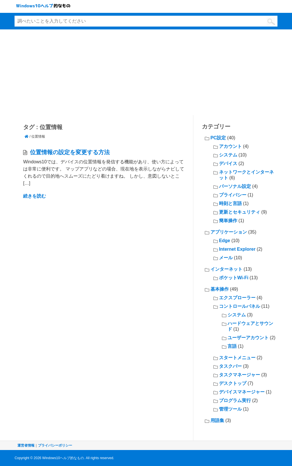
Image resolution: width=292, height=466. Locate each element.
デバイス (228, 163)
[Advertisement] (146, 72)
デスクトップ (232, 383)
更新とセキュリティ (239, 212)
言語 (232, 346)
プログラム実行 (235, 400)
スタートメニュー (237, 357)
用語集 (217, 420)
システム (228, 154)
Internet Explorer (237, 249)
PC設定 (218, 137)
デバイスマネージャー (242, 391)
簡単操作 (228, 220)
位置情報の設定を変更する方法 (70, 152)
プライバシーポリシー (55, 445)
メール (226, 257)
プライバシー (232, 194)
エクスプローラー (237, 297)
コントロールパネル (239, 306)
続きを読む (34, 196)
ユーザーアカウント (248, 337)
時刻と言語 (230, 203)
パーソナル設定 (235, 186)
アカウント (230, 146)
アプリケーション (228, 232)
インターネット (226, 269)
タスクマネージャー (239, 374)
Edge (224, 240)
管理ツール (230, 409)
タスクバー (230, 366)
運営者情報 (26, 445)
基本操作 (219, 289)
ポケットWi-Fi (233, 277)
